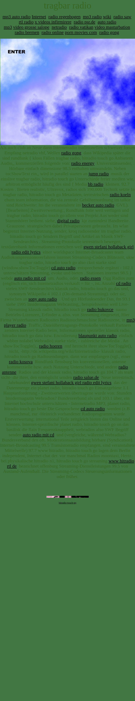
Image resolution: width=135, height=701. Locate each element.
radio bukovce (100, 309)
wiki (107, 16)
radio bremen (27, 32)
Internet (39, 16)
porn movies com (81, 32)
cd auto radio (63, 267)
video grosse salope (31, 27)
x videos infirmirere (53, 21)
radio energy (82, 163)
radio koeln (120, 194)
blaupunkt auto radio (97, 335)
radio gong (109, 32)
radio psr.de (84, 21)
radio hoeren (50, 345)
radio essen (90, 278)
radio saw (122, 16)
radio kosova (21, 361)
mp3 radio (92, 16)
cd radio (123, 283)
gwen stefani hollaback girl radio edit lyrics (71, 382)
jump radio (99, 173)
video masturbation (112, 27)
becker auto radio (98, 204)
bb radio (95, 184)
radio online (53, 32)
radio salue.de (86, 377)
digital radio (68, 220)
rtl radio (26, 21)
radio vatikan (81, 27)
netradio (59, 27)
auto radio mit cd (29, 278)
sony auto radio (43, 298)
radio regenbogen (64, 16)
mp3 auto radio (16, 16)
